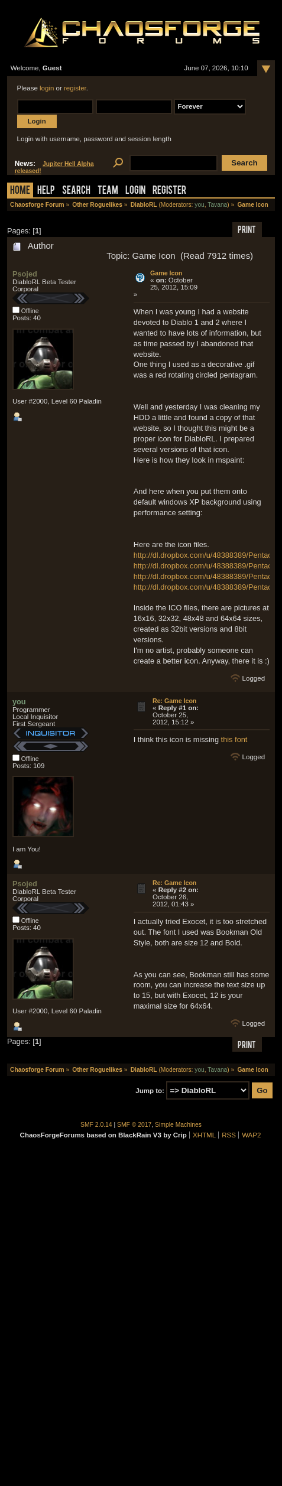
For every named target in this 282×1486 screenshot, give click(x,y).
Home (20, 191)
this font (234, 739)
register (75, 88)
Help (46, 191)
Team (108, 191)
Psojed (24, 273)
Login (135, 191)
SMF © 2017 (134, 1124)
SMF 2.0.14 (96, 1124)
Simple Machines (178, 1124)
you (200, 204)
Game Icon (166, 273)
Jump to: (149, 1090)
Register (169, 191)
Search (76, 191)
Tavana (217, 204)
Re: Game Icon (174, 700)
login (47, 88)
